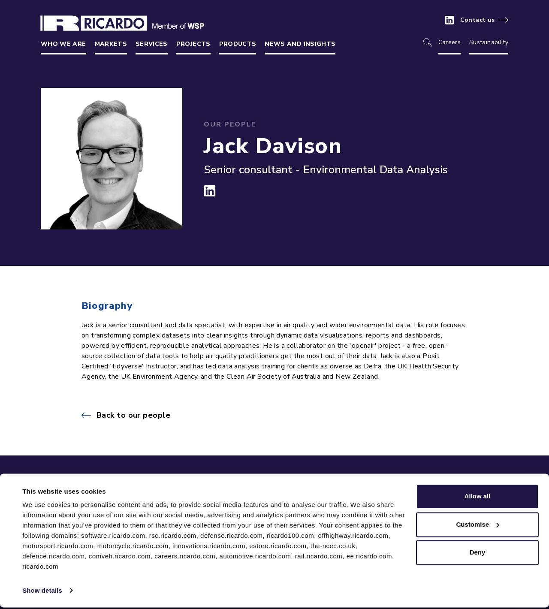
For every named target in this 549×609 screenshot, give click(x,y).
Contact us (477, 20)
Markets (111, 44)
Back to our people (133, 415)
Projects (193, 44)
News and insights (300, 44)
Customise (477, 526)
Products (237, 44)
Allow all (478, 498)
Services (152, 44)
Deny (478, 554)
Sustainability (488, 42)
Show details (42, 592)
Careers (449, 42)
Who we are (63, 44)
